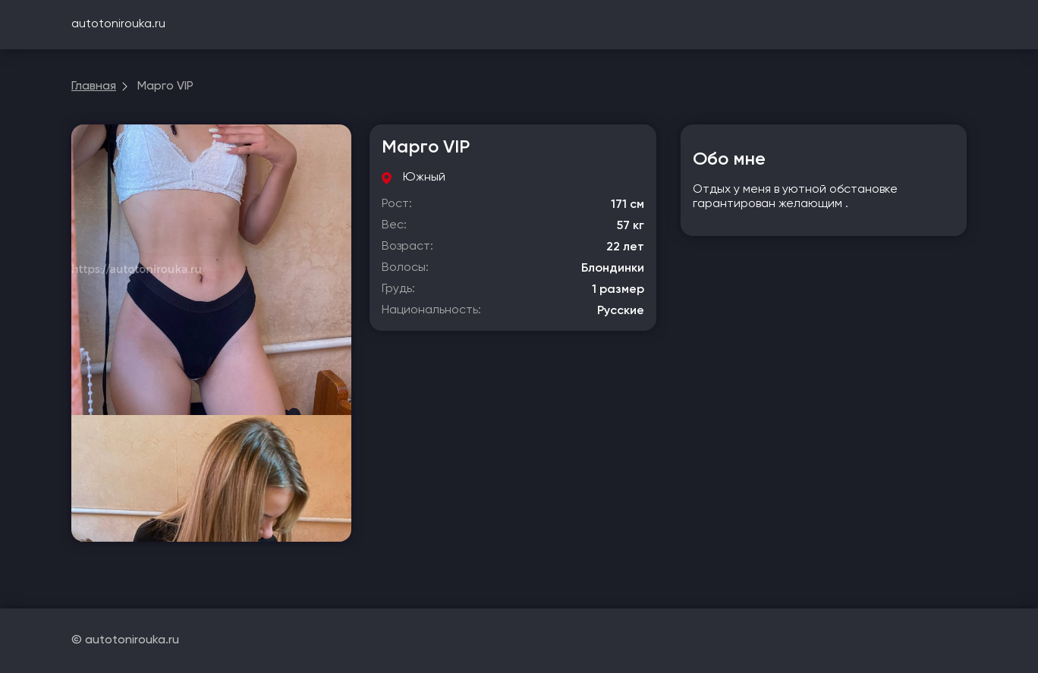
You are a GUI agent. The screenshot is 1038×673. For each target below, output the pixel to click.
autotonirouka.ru (118, 24)
